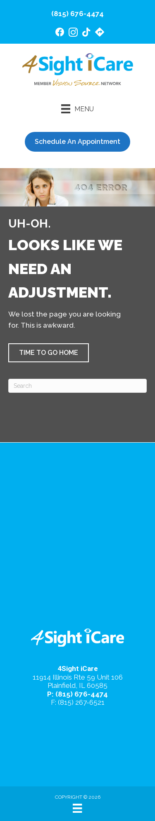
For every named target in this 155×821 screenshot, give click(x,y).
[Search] (77, 386)
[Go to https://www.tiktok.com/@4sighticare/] (86, 33)
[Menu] (77, 108)
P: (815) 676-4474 (77, 694)
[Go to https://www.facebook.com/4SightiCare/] (59, 33)
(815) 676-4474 (77, 13)
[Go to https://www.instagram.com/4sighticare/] (73, 34)
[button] (48, 352)
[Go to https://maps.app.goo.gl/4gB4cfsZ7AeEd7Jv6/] (99, 33)
